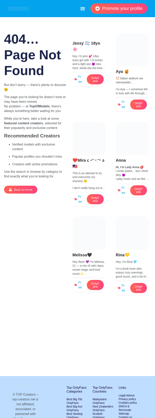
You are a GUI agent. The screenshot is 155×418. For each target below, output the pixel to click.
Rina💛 (123, 255)
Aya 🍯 (122, 71)
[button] (82, 9)
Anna (121, 160)
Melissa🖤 (82, 255)
